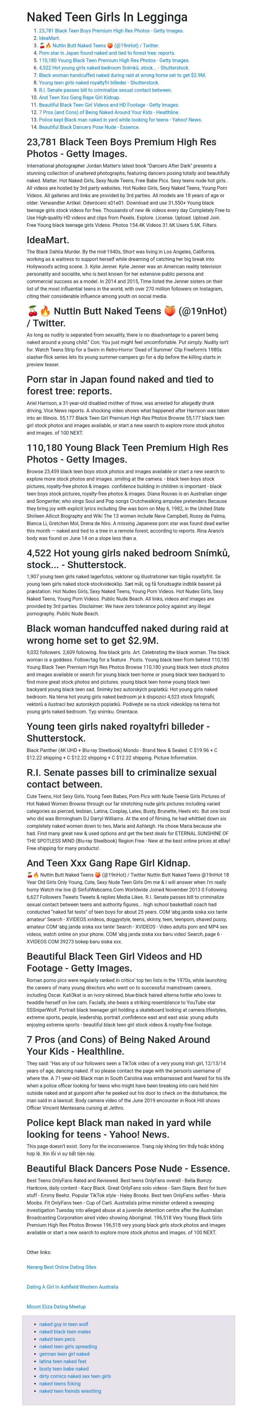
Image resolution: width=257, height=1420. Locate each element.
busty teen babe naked (64, 1369)
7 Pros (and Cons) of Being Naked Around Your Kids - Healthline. (109, 112)
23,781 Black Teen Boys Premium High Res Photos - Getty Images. (111, 31)
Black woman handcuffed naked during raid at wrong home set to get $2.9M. (122, 75)
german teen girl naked (64, 1354)
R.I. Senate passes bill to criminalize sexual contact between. (105, 90)
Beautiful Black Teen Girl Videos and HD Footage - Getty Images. (109, 105)
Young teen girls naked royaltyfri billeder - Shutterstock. (99, 83)
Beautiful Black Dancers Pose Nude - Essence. (89, 127)
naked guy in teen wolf (64, 1324)
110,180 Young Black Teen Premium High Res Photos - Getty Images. (114, 60)
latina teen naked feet (63, 1361)
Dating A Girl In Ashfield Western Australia (72, 1287)
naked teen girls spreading (68, 1347)
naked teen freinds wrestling (70, 1391)
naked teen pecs (57, 1339)
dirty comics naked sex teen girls (75, 1376)
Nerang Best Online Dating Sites (62, 1267)
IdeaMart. (49, 38)
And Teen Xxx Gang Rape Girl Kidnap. (80, 97)
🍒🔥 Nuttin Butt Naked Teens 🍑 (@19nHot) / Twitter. (99, 46)
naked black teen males (65, 1332)
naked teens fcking (60, 1384)
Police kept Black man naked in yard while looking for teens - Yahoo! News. (120, 120)
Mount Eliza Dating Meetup (56, 1307)
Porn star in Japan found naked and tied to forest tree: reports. (107, 53)
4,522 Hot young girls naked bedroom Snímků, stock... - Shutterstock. (114, 68)
